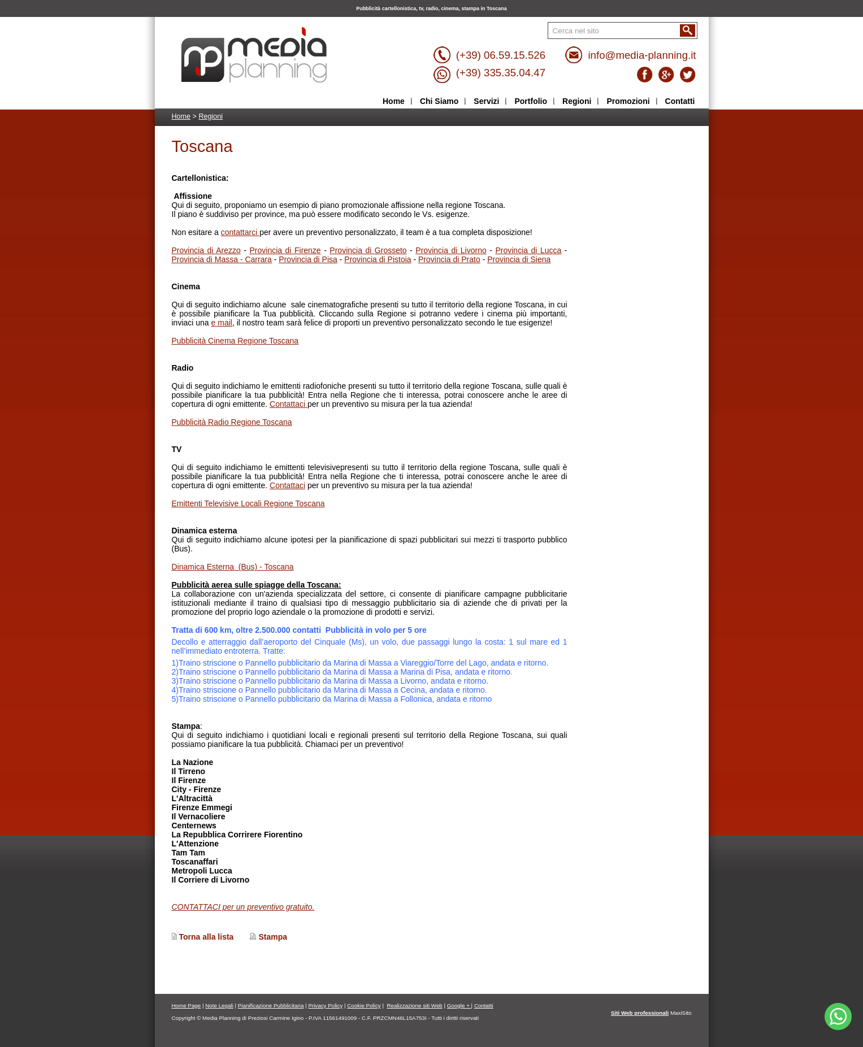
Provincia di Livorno (450, 250)
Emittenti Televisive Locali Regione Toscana (248, 503)
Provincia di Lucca (528, 250)
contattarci (240, 232)
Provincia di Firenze (284, 250)
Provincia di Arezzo (206, 250)
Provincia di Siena (518, 259)
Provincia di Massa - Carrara (222, 259)
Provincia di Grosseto (367, 250)
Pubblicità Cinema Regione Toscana (235, 340)
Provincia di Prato (449, 259)
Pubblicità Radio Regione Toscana (232, 422)
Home (181, 116)
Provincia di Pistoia (377, 259)
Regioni (210, 116)
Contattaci (288, 404)
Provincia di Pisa (308, 259)
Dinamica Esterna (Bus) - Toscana (233, 566)
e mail (221, 322)
